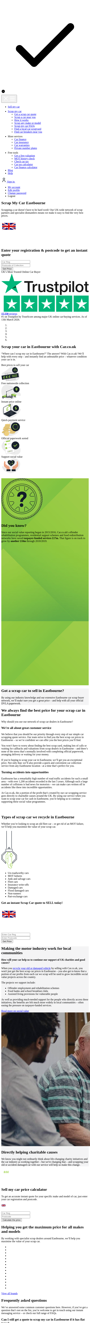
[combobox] (45, 90)
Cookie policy (50, 1224)
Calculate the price (41, 961)
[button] (2, 361)
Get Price (45, 104)
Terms (68, 1224)
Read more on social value (21, 788)
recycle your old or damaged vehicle (36, 724)
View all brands (45, 1047)
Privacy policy (27, 1224)
